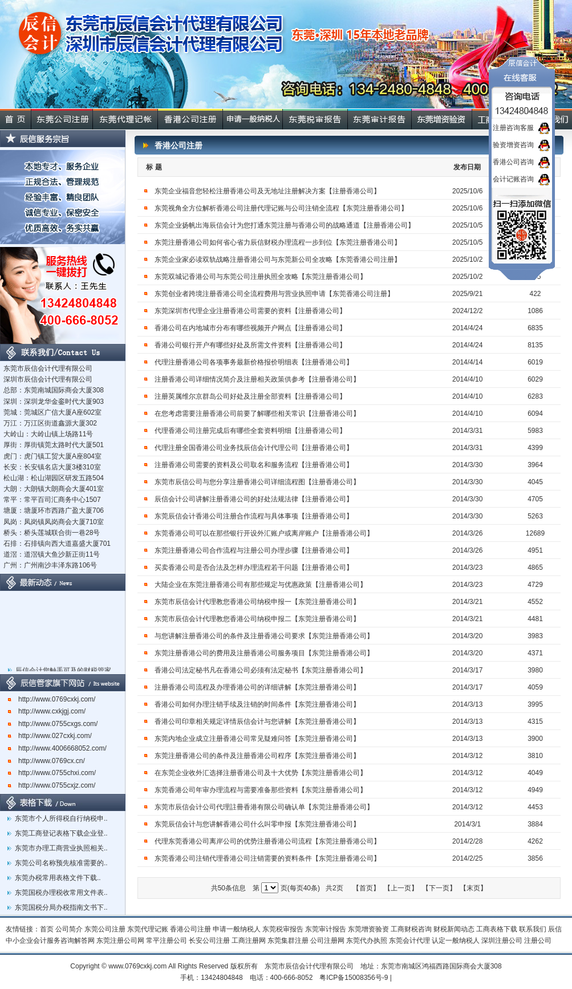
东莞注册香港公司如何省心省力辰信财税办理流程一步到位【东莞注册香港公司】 (278, 242)
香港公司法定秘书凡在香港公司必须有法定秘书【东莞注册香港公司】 (261, 670)
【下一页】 (439, 888)
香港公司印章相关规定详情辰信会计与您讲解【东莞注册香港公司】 (257, 721)
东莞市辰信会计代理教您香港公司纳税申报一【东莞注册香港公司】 (257, 602)
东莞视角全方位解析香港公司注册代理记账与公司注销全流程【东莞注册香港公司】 (281, 208)
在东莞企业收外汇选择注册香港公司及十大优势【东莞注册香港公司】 (261, 773)
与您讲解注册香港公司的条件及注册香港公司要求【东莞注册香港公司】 (264, 636)
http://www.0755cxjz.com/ (51, 785)
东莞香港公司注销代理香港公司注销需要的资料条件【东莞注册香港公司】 (267, 858)
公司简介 (69, 929)
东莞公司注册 (104, 929)
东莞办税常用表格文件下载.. (58, 878)
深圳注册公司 (501, 941)
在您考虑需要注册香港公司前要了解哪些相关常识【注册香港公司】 (257, 414)
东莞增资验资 (368, 929)
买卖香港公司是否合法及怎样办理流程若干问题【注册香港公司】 (254, 567)
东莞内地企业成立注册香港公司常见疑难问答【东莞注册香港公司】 (257, 739)
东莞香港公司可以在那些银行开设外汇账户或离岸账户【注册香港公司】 (264, 533)
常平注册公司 (166, 941)
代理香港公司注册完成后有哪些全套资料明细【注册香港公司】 (250, 431)
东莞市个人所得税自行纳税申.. (61, 818)
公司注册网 (327, 941)
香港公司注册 (190, 929)
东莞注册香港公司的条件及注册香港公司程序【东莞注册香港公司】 (258, 756)
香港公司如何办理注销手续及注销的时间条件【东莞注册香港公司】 (257, 704)
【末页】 (473, 888)
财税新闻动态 (453, 929)
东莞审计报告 (325, 929)
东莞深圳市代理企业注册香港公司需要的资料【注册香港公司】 (250, 311)
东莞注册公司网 (120, 941)
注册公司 (537, 941)
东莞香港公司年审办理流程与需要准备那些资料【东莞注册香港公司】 (261, 790)
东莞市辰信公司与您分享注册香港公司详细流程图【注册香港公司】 (257, 482)
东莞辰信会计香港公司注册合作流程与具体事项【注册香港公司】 (254, 516)
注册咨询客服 (513, 128)
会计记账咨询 (513, 179)
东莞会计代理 (409, 941)
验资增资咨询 (513, 145)
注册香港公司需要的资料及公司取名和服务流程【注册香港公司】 (254, 465)
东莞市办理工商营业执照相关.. (61, 848)
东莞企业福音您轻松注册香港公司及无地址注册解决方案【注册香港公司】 (267, 191)
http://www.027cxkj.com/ (50, 736)
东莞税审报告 (282, 929)
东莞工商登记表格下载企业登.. (61, 833)
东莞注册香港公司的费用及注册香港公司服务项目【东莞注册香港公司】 (265, 653)
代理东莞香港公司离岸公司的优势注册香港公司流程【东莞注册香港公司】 (267, 841)
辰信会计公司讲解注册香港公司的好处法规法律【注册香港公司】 (255, 499)
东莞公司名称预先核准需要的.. (61, 863)
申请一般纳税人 (237, 929)
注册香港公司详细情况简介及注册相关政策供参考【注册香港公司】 (257, 379)
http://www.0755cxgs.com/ (53, 724)
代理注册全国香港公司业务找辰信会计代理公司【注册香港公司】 (254, 448)
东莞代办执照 (366, 941)
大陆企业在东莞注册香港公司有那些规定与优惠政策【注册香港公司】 (261, 585)
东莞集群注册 (288, 941)
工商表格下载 (496, 929)
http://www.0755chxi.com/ (52, 773)
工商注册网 (249, 941)
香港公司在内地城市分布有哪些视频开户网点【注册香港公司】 (250, 328)
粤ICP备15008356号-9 (353, 978)
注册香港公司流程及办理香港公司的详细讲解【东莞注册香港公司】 (257, 687)
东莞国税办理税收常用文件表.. (61, 893)
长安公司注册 (209, 941)
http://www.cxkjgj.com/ (47, 711)
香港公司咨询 (513, 162)
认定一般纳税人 (456, 941)
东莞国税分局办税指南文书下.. (61, 907)
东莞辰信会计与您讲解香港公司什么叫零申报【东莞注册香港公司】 (257, 824)
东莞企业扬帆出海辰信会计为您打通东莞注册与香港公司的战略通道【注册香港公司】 (285, 225)
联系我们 (532, 929)
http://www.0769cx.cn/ (46, 761)
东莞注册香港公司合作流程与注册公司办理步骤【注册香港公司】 (254, 550)
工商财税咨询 (411, 929)
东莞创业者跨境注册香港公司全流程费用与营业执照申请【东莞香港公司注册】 (274, 294)
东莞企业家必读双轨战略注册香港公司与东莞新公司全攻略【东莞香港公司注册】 (278, 260)
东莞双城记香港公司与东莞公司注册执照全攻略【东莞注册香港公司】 (261, 277)
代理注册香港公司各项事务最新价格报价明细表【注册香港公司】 (254, 362)
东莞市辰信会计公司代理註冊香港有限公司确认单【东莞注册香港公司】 (264, 807)
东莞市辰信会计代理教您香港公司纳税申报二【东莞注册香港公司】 (257, 619)
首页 (47, 929)
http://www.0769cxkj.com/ (51, 699)
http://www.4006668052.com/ (57, 748)
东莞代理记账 (147, 929)
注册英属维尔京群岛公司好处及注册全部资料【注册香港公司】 (250, 396)
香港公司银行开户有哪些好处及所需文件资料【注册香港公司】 (250, 345)
